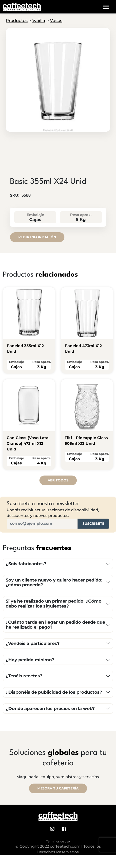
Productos (17, 20)
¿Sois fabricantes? (26, 563)
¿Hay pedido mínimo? (30, 659)
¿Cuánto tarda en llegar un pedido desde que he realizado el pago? (55, 625)
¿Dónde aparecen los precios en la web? (50, 708)
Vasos (56, 20)
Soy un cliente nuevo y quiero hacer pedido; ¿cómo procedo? (54, 582)
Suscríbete (93, 523)
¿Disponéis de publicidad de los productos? (54, 692)
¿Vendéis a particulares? (33, 643)
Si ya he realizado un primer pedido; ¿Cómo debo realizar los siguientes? (54, 604)
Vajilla (38, 20)
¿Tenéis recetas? (24, 676)
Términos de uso (58, 841)
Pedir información (37, 237)
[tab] (58, 128)
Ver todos (58, 480)
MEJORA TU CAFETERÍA (58, 788)
